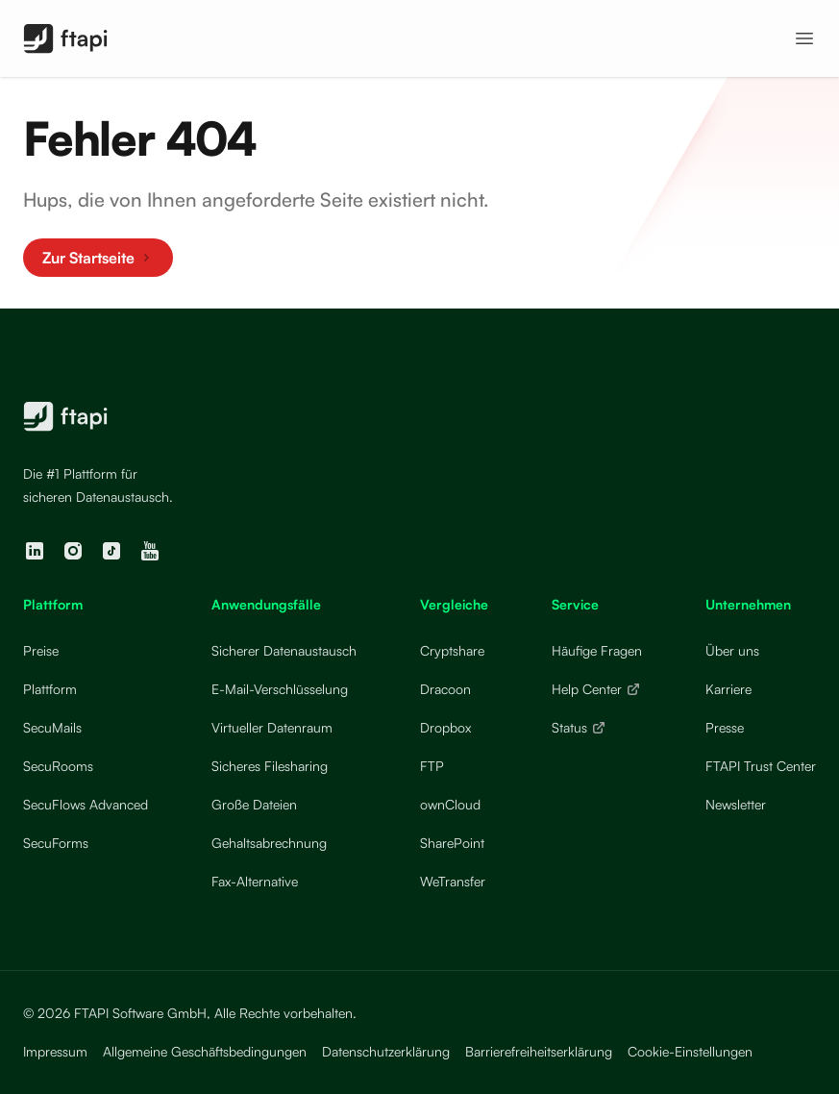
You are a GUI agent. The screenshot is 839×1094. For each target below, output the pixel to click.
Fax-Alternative (254, 881)
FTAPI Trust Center (760, 766)
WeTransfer (452, 881)
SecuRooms (58, 766)
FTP (432, 766)
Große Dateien (254, 804)
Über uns (732, 650)
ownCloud (450, 804)
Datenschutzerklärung (386, 1051)
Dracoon (445, 689)
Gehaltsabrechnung (269, 842)
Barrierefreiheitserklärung (538, 1051)
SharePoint (452, 842)
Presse (724, 727)
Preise (41, 650)
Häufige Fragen (597, 650)
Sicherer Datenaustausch (284, 650)
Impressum (55, 1051)
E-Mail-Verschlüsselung (279, 689)
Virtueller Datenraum (272, 727)
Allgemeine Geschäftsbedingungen (205, 1051)
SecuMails (52, 727)
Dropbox (445, 727)
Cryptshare (452, 650)
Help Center (596, 689)
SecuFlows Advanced (85, 804)
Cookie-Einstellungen (690, 1051)
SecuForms (55, 842)
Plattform (50, 689)
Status (579, 727)
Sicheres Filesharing (269, 766)
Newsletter (735, 804)
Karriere (728, 689)
